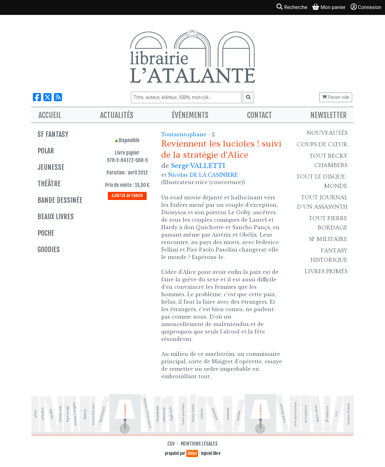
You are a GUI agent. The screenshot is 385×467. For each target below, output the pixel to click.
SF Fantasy (53, 134)
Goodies (49, 249)
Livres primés (326, 271)
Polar (46, 151)
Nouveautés (327, 132)
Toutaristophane (184, 134)
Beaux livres (56, 216)
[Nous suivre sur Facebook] (37, 97)
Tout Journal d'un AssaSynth (322, 202)
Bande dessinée (60, 200)
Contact (259, 115)
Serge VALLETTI (198, 166)
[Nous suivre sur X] (47, 97)
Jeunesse (51, 167)
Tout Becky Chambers (328, 160)
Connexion (366, 7)
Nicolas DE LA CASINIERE (203, 175)
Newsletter (328, 115)
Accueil (49, 115)
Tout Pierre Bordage (328, 223)
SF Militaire (328, 239)
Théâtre (49, 183)
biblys (192, 453)
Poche (46, 233)
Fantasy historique (329, 255)
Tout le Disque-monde (321, 181)
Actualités (116, 115)
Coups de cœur (322, 144)
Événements (190, 115)
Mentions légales (199, 444)
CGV (171, 444)
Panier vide (335, 97)
